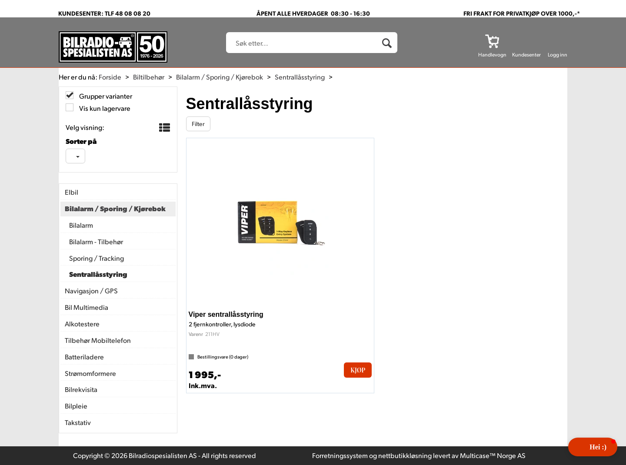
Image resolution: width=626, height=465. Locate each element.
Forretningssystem (340, 455)
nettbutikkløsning (405, 455)
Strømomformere (90, 373)
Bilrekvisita (81, 389)
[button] (592, 447)
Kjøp (357, 370)
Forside (110, 76)
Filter (198, 123)
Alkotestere (82, 323)
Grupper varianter (105, 95)
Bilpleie (76, 405)
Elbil (71, 191)
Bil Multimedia (86, 307)
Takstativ (78, 422)
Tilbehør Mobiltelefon (98, 340)
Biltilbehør (148, 76)
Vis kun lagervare (104, 108)
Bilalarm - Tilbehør (96, 241)
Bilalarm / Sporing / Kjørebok (219, 76)
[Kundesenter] (526, 41)
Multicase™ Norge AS (493, 455)
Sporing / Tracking (96, 257)
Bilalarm (81, 224)
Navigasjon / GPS (91, 290)
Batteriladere (84, 356)
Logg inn (557, 54)
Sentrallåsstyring (300, 76)
